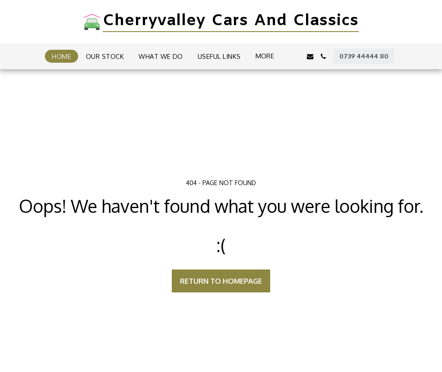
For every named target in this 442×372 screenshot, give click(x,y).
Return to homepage (221, 280)
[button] (296, 56)
